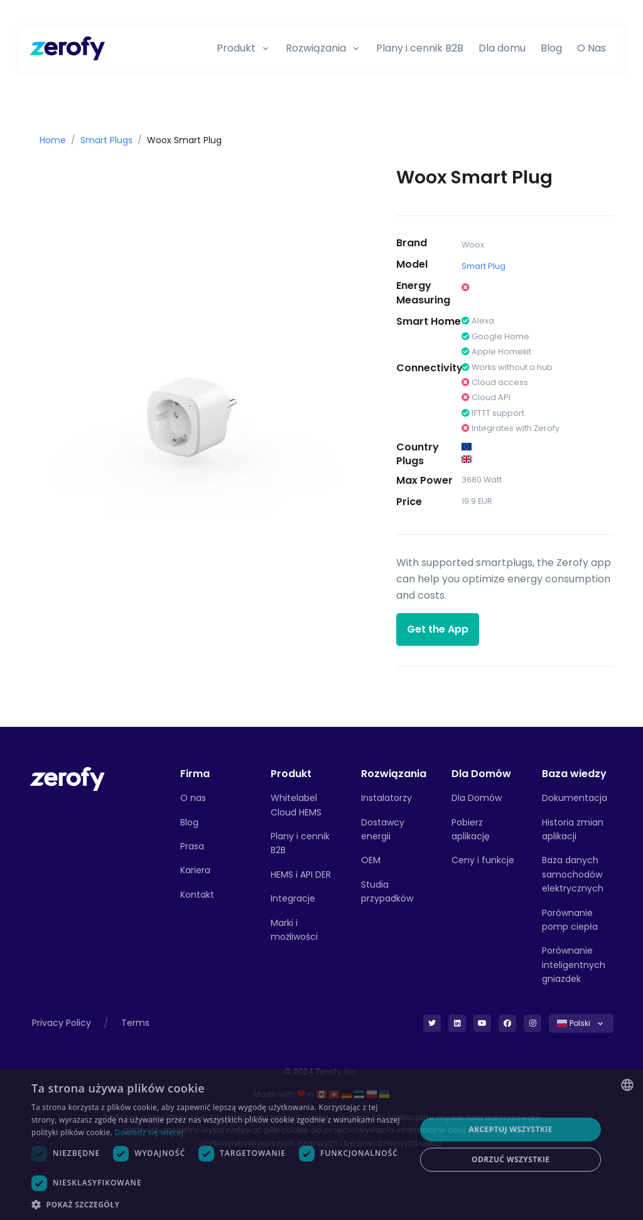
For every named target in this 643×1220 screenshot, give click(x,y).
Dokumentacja (574, 798)
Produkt (236, 48)
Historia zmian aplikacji (572, 829)
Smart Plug (483, 266)
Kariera (195, 870)
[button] (217, 1204)
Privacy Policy (61, 1022)
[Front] (67, 778)
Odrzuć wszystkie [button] (510, 1159)
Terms (135, 1022)
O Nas (591, 48)
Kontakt (197, 894)
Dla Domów (476, 798)
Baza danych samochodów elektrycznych (572, 874)
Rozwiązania (316, 48)
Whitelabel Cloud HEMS (296, 805)
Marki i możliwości (294, 930)
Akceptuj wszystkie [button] (511, 1129)
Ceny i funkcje (482, 860)
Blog (551, 48)
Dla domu (502, 48)
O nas (193, 798)
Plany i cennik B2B (419, 48)
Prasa (192, 846)
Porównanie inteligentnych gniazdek (573, 964)
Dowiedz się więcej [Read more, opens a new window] (148, 1132)
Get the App (437, 629)
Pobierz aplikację (470, 829)
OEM (371, 860)
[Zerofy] (67, 48)
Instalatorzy (386, 798)
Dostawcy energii (382, 829)
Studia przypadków (387, 891)
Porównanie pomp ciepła (570, 920)
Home (53, 140)
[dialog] (321, 1144)
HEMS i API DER (301, 874)
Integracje (293, 898)
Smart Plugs (106, 140)
